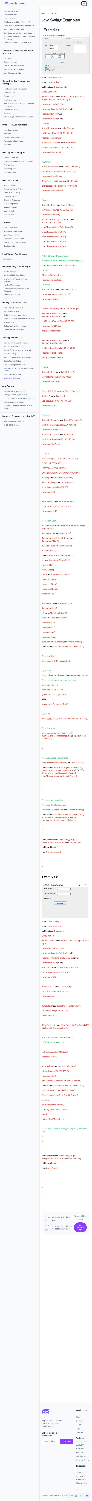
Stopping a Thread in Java (13, 231)
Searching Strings (11, 207)
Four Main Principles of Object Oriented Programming (19, 105)
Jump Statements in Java (13, 73)
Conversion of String (12, 193)
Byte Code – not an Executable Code (18, 33)
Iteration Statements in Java (14, 69)
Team (78, 1425)
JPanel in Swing (10, 354)
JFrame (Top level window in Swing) (17, 350)
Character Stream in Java (13, 308)
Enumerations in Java (12, 295)
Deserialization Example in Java (16, 343)
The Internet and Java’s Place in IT (17, 22)
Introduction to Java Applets (15, 391)
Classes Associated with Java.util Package (16, 290)
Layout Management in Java (14, 365)
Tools (78, 1472)
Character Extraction (12, 200)
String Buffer (9, 215)
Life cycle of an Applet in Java (15, 395)
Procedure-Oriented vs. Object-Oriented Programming (19, 38)
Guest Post (81, 1452)
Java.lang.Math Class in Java (14, 275)
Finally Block (9, 165)
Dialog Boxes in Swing (12, 361)
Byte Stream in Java (11, 311)
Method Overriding (11, 109)
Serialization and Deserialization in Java (19, 319)
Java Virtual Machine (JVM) (14, 29)
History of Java (9, 18)
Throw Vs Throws (10, 172)
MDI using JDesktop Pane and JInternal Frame (19, 369)
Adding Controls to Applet (14, 402)
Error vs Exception (11, 158)
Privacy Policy (82, 1460)
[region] (19, 750)
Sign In (79, 1428)
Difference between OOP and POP (17, 43)
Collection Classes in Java (14, 330)
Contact (80, 1449)
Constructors (9, 96)
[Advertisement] (66, 1321)
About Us (80, 1445)
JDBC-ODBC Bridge (11, 425)
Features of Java (10, 15)
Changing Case (10, 196)
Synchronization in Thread (14, 239)
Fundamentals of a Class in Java (16, 89)
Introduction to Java (11, 11)
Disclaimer (81, 1456)
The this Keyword (10, 100)
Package (7, 145)
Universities (81, 1483)
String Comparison (11, 204)
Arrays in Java (9, 322)
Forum (79, 1421)
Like (49, 1227)
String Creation (10, 185)
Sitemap (80, 1432)
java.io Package (10, 272)
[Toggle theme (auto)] (69, 1495)
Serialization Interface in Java (15, 315)
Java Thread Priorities (12, 235)
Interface (7, 134)
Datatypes (8, 59)
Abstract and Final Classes (14, 141)
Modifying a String (11, 211)
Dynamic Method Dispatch (14, 137)
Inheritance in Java (11, 130)
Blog (78, 1417)
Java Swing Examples (12, 378)
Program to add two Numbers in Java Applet (18, 407)
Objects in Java (9, 93)
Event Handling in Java (12, 374)
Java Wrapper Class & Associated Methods (16, 280)
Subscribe (66, 1441)
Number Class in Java (12, 285)
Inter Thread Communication (15, 242)
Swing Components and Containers (17, 357)
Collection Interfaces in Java (15, 326)
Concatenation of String (13, 189)
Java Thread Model (11, 228)
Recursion (8, 113)
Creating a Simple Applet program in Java (19, 399)
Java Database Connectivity (14, 421)
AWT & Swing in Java (12, 346)
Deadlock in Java (10, 246)
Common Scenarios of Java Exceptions (18, 161)
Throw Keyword (10, 169)
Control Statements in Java (14, 66)
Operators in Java (10, 62)
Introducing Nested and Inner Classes (18, 117)
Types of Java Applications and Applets (19, 26)
